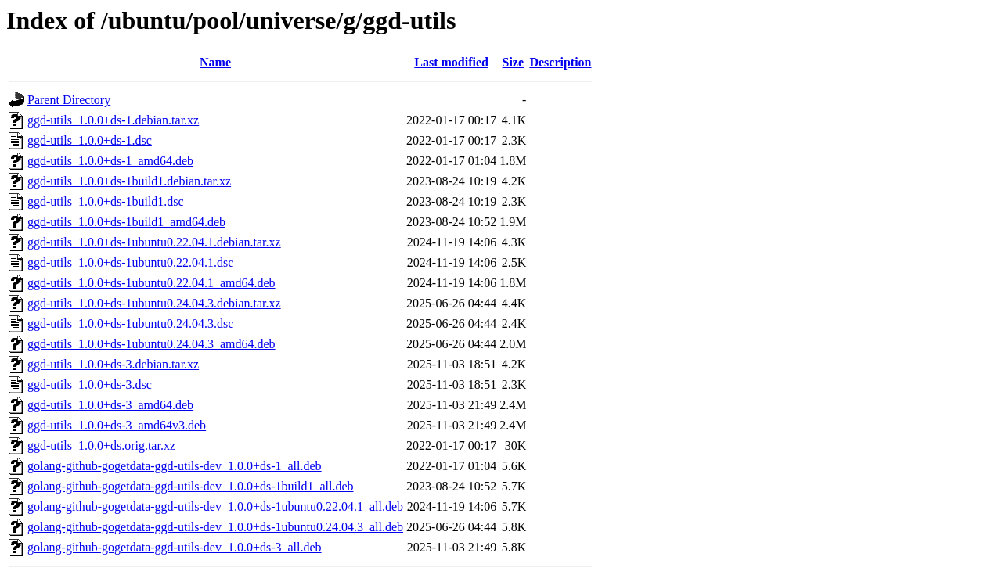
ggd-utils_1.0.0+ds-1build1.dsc (105, 201)
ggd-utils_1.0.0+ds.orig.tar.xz (101, 445)
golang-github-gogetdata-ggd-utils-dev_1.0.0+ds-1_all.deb (174, 465)
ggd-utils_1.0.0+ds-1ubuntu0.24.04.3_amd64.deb (151, 343)
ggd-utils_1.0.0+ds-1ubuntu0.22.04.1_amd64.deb (151, 282)
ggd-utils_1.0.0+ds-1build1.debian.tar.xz (129, 181)
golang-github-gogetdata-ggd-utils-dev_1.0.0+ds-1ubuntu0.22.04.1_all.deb (215, 506)
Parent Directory (68, 99)
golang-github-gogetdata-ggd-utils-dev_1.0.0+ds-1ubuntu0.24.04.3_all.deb (215, 527)
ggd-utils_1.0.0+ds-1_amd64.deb (110, 160)
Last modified (451, 62)
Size (513, 62)
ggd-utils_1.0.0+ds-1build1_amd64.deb (126, 221)
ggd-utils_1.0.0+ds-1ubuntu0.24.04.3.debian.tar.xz (154, 303)
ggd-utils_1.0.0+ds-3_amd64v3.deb (116, 425)
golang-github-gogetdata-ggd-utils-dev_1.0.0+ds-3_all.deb (174, 547)
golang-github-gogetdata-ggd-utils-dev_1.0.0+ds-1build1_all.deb (190, 486)
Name (215, 62)
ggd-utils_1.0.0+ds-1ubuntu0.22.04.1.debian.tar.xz (154, 242)
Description (560, 62)
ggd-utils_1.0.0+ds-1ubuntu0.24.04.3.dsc (130, 323)
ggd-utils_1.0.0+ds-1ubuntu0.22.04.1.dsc (130, 262)
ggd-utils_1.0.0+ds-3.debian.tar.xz (113, 364)
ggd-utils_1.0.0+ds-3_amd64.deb (110, 404)
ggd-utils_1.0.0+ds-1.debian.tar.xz (113, 120)
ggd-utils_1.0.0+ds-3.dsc (89, 384)
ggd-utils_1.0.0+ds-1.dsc (89, 140)
